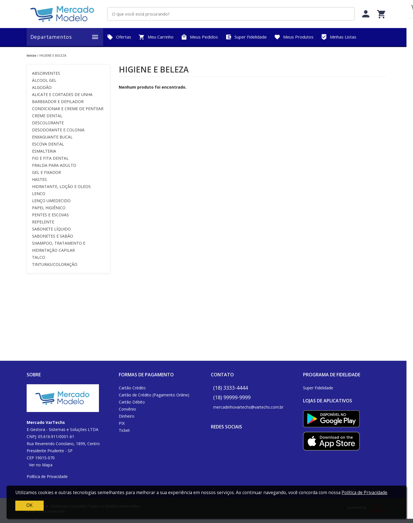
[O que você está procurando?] (233, 14)
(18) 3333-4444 (230, 387)
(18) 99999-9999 (232, 397)
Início (31, 55)
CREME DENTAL (47, 115)
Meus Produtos (294, 37)
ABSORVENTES (46, 73)
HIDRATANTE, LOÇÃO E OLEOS (61, 186)
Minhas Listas (338, 37)
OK (29, 505)
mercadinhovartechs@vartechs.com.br (248, 407)
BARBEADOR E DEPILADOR (58, 101)
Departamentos (64, 36)
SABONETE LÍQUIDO (51, 229)
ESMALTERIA (44, 151)
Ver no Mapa (40, 465)
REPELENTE (43, 222)
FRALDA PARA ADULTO (54, 165)
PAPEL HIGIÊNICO (48, 207)
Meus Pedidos (199, 37)
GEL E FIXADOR (46, 172)
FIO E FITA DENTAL (50, 158)
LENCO (38, 193)
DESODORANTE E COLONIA (58, 130)
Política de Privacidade (47, 476)
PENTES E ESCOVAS (50, 214)
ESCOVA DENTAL (48, 144)
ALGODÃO (42, 87)
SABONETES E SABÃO (52, 236)
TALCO (38, 257)
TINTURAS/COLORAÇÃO (54, 264)
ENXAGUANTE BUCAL (52, 137)
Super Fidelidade (246, 37)
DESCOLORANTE (48, 122)
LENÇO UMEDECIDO (51, 200)
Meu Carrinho (156, 37)
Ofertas (119, 37)
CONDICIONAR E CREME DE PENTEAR (67, 108)
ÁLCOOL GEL (44, 80)
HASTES (39, 179)
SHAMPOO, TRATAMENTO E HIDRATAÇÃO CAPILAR (58, 246)
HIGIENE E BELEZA (52, 55)
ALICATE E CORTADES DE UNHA (62, 94)
